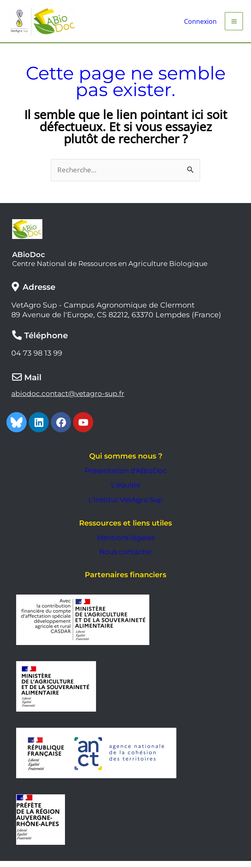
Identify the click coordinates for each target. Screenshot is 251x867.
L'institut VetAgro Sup (125, 506)
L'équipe (125, 491)
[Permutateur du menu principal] (234, 24)
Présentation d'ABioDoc (126, 477)
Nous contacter (125, 558)
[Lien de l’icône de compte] (198, 24)
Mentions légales (126, 544)
